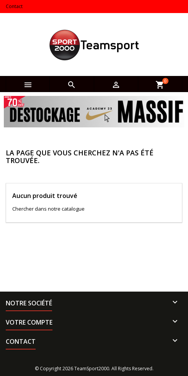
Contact (14, 6)
